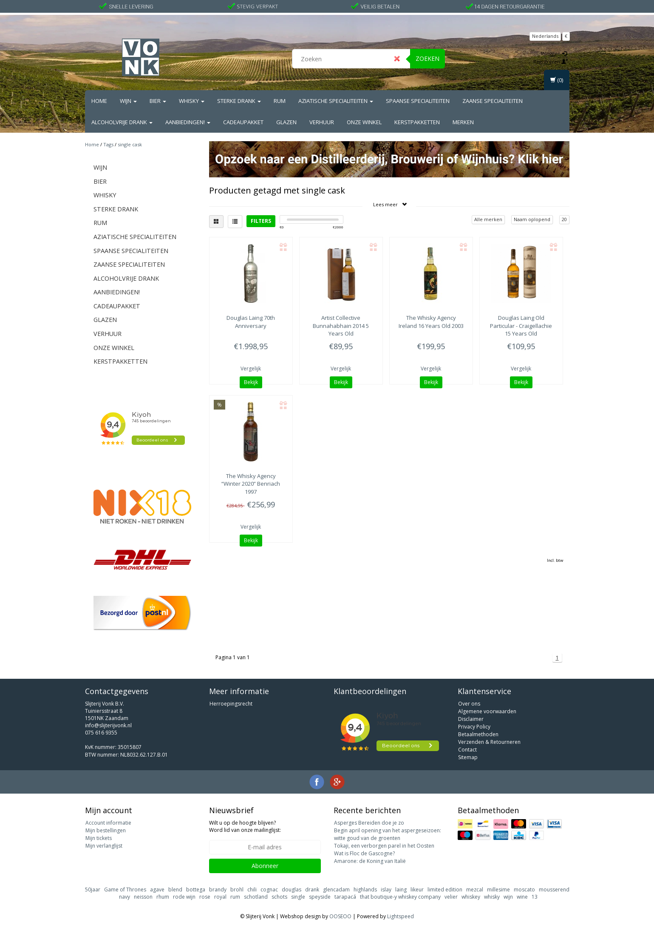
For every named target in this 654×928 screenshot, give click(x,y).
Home (99, 101)
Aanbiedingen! (187, 122)
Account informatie (108, 822)
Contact (467, 749)
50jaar (92, 889)
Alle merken (488, 219)
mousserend (554, 889)
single (298, 896)
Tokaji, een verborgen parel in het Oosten (384, 845)
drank (312, 889)
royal (220, 896)
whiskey (470, 896)
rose (204, 896)
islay (386, 889)
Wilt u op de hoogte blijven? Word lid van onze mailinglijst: (245, 826)
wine (522, 896)
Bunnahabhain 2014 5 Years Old (341, 325)
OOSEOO (340, 916)
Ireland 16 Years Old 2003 (431, 321)
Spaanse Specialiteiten (418, 101)
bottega (195, 889)
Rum (280, 101)
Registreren (550, 61)
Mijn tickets (98, 838)
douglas (291, 889)
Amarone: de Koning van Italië (370, 861)
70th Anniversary (250, 321)
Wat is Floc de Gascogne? (364, 853)
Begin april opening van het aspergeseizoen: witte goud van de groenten (387, 834)
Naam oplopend (532, 219)
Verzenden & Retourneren (489, 742)
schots (279, 896)
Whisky (191, 101)
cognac (269, 889)
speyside (320, 896)
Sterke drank (239, 101)
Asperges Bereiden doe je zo (369, 822)
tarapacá (345, 896)
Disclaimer (471, 719)
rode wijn (184, 896)
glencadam (336, 889)
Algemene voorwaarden (487, 711)
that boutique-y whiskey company (400, 896)
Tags (108, 144)
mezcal (474, 889)
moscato (524, 889)
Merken (463, 122)
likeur (417, 889)
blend (175, 889)
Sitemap (468, 757)
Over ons (469, 703)
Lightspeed (400, 916)
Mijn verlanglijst (103, 845)
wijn (508, 896)
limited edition (445, 889)
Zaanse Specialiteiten (492, 101)
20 (564, 219)
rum (235, 896)
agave (157, 889)
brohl (236, 889)
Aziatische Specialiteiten (335, 101)
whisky (492, 896)
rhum (162, 896)
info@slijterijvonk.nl (108, 725)
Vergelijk (251, 368)
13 (535, 896)
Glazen (286, 122)
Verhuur (321, 122)
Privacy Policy (474, 726)
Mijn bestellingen (105, 830)
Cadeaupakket (243, 122)
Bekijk (251, 382)
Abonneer (265, 866)
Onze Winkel (364, 122)
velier (451, 896)
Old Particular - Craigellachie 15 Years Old (521, 325)
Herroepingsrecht (231, 703)
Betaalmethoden (478, 734)
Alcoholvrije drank (122, 122)
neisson (143, 896)
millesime (498, 889)
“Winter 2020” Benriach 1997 (250, 483)
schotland (256, 896)
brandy (217, 889)
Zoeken (427, 58)
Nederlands (545, 36)
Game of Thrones (125, 889)
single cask (130, 144)
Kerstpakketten (417, 122)
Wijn (128, 101)
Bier (158, 101)
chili (252, 889)
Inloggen (554, 53)
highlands (365, 889)
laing (401, 889)
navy (124, 896)
